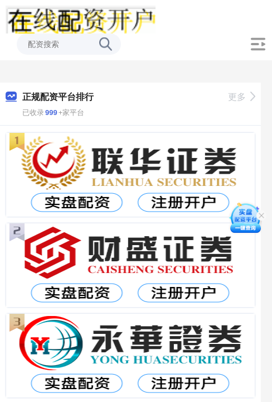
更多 (241, 97)
